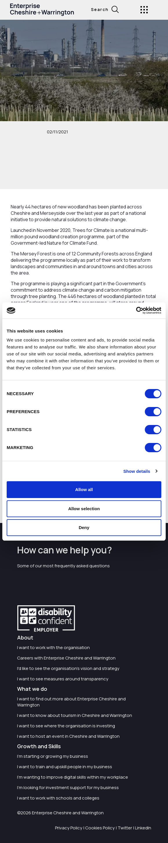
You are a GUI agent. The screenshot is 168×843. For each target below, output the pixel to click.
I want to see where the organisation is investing (66, 726)
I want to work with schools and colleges (58, 798)
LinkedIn (143, 828)
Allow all (84, 489)
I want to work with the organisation (53, 647)
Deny (84, 527)
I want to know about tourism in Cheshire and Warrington (74, 715)
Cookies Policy (100, 828)
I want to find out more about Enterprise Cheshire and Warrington (71, 702)
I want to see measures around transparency (62, 679)
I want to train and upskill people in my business (64, 767)
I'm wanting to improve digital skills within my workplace (72, 777)
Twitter (125, 828)
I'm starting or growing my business (52, 756)
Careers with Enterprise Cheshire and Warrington (66, 658)
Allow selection (84, 508)
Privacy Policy (68, 828)
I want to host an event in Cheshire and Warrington (68, 736)
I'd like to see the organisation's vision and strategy (68, 668)
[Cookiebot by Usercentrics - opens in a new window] (136, 310)
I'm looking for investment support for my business (68, 787)
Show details (136, 471)
